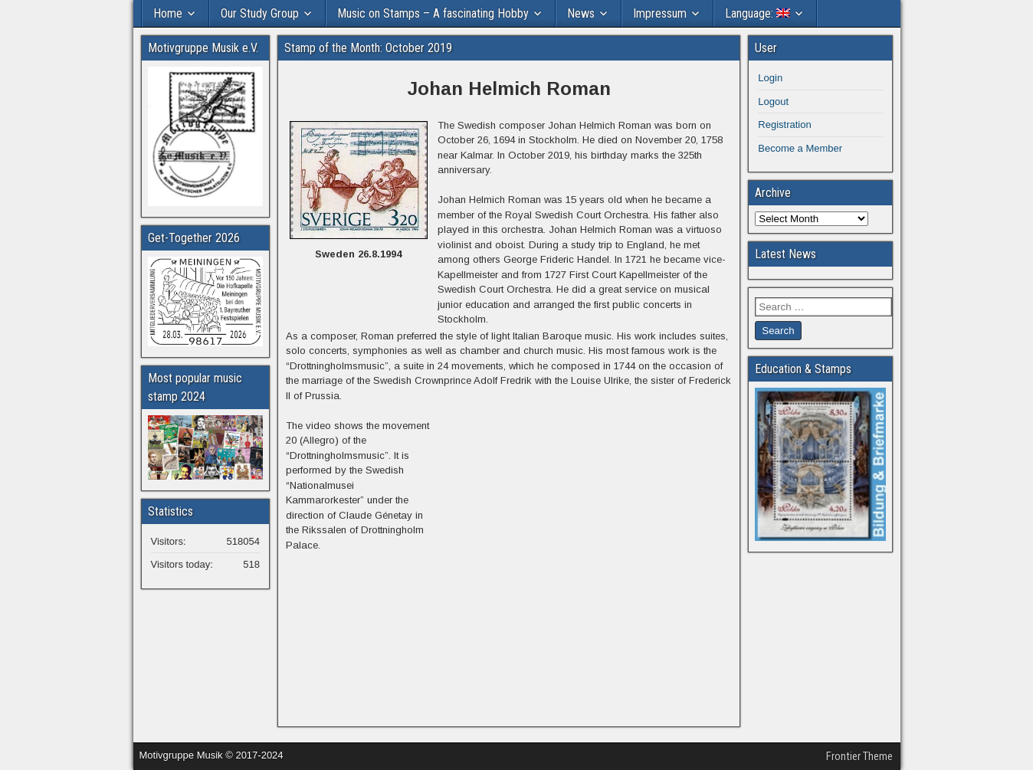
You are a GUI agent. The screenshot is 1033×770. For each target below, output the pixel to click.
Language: (757, 13)
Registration (784, 124)
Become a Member (800, 148)
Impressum (660, 13)
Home (167, 13)
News (581, 13)
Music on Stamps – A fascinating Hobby (433, 13)
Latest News (785, 254)
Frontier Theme (859, 756)
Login (770, 78)
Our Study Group (260, 13)
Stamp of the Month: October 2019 (368, 48)
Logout (773, 101)
